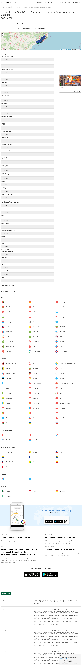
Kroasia (77, 617)
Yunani (67, 617)
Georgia (63, 609)
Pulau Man (40, 618)
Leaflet (62, 49)
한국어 (53, 600)
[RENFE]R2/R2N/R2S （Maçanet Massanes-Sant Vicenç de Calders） (38, 13)
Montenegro (69, 618)
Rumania (59, 619)
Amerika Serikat (64, 621)
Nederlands (36, 603)
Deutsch (51, 601)
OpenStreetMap (68, 49)
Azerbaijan (48, 609)
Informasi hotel (48, 2)
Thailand (76, 612)
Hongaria (72, 617)
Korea (54, 611)
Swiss (55, 615)
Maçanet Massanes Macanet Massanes (29, 24)
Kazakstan (59, 611)
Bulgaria (51, 615)
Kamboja (50, 611)
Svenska (75, 601)
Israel (35, 611)
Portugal (54, 619)
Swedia (67, 619)
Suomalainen (66, 601)
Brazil (67, 622)
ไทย (57, 600)
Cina (59, 609)
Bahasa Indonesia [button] (76, 2)
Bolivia (35, 622)
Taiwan (45, 614)
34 (37, 41)
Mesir (48, 624)
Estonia (76, 615)
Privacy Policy (63, 658)
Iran (42, 611)
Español (56, 601)
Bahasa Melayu (62, 600)
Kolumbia (43, 622)
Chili (39, 622)
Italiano (60, 601)
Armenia (43, 609)
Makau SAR (41, 612)
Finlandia (41, 617)
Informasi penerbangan (60, 2)
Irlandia (35, 618)
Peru (76, 622)
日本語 (35, 600)
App (69, 2)
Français (46, 601)
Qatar (60, 612)
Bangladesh (54, 609)
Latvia (60, 618)
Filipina (51, 612)
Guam (40, 624)
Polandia (49, 619)
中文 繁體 (44, 600)
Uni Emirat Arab (37, 609)
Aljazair (44, 624)
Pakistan (56, 612)
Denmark (71, 615)
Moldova (64, 618)
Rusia (45, 621)
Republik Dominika (61, 622)
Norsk (71, 601)
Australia (36, 624)
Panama (58, 621)
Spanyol (35, 617)
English (39, 600)
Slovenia (72, 619)
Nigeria (57, 624)
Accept (70, 661)
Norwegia (44, 619)
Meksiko (53, 621)
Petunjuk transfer (39, 2)
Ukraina (41, 621)
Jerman (66, 615)
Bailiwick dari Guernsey (60, 617)
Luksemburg (55, 618)
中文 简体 (49, 600)
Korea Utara (61, 614)
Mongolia (36, 612)
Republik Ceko (61, 615)
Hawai (70, 621)
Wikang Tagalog (40, 601)
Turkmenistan (37, 614)
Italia (45, 618)
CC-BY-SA (79, 49)
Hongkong (68, 609)
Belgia (47, 615)
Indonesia (73, 609)
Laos (63, 611)
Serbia (63, 619)
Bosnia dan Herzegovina (39, 615)
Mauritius (52, 624)
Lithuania (49, 618)
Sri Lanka (67, 611)
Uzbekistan (55, 614)
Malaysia (47, 612)
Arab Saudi (65, 612)
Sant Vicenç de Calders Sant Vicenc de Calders (31, 28)
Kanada (49, 621)
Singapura (71, 612)
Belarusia (36, 621)
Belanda (39, 619)
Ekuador (54, 622)
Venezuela (72, 622)
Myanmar (72, 611)
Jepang (45, 611)
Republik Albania (68, 614)
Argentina (75, 621)
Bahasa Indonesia (71, 600)
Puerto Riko (48, 622)
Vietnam (50, 614)
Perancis (45, 617)
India (39, 611)
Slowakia (77, 619)
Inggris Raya (51, 617)
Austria (74, 614)
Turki (42, 614)
